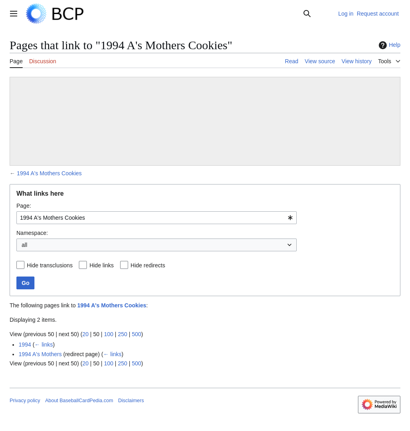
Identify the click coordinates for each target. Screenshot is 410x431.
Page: (23, 205)
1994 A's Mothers (40, 354)
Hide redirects (148, 265)
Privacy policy (25, 400)
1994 (24, 344)
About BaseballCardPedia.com (79, 400)
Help (388, 45)
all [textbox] (24, 245)
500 (136, 334)
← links (43, 344)
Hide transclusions (49, 265)
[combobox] (156, 217)
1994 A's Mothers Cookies (49, 173)
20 (85, 334)
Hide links (101, 265)
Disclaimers (131, 400)
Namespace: (32, 233)
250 (122, 334)
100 (108, 334)
